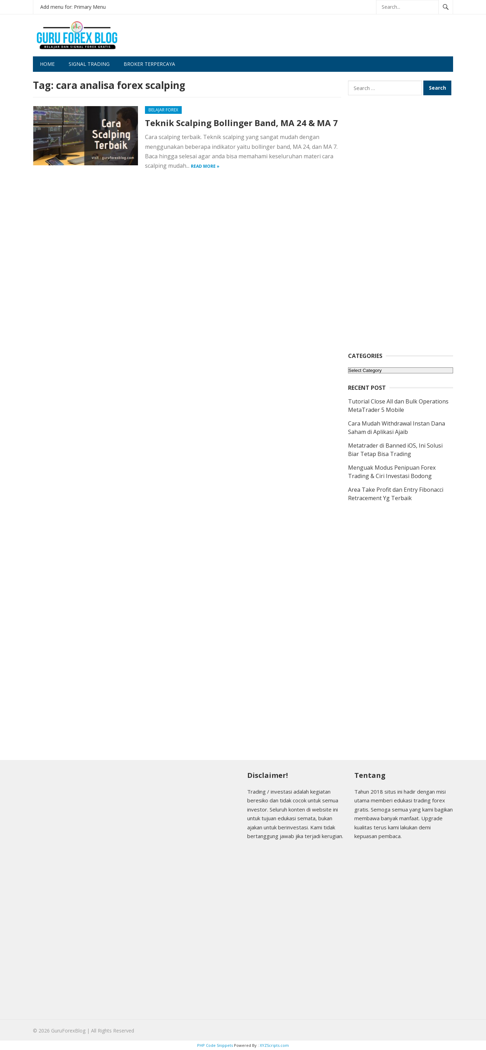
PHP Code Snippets (215, 1045)
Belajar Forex (163, 110)
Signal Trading (89, 64)
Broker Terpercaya (149, 64)
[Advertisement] (325, 41)
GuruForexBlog (68, 1030)
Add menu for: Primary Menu (73, 7)
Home (47, 64)
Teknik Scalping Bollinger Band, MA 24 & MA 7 (241, 123)
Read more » (205, 166)
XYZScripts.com (274, 1045)
